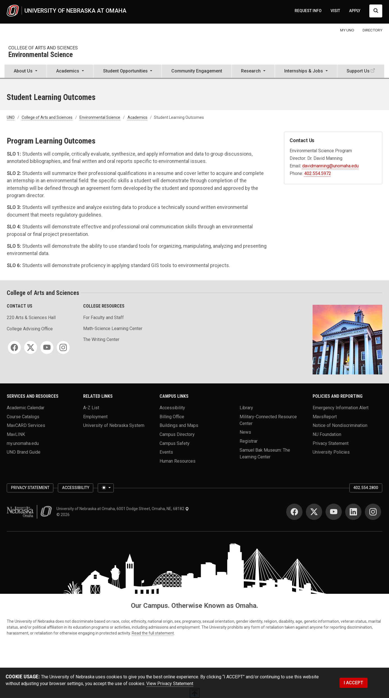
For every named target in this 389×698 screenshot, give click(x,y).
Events (166, 452)
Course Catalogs (23, 416)
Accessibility (172, 407)
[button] (25, 72)
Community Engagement (196, 71)
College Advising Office (30, 328)
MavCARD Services (26, 425)
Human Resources (177, 461)
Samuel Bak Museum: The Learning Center (265, 453)
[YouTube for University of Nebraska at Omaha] (334, 512)
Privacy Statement (331, 443)
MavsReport (325, 416)
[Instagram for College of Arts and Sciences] (63, 347)
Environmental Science (40, 55)
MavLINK (16, 434)
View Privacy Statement (169, 683)
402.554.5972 (317, 173)
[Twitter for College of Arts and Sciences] (30, 347)
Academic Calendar (25, 407)
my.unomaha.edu (23, 443)
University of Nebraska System (113, 425)
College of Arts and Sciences (43, 48)
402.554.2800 (365, 487)
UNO (11, 117)
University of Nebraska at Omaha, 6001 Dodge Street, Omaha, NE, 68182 (122, 508)
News (245, 432)
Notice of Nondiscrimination (340, 425)
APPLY (354, 10)
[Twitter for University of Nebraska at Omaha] (314, 512)
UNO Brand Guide (23, 452)
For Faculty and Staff (103, 317)
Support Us (358, 71)
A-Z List (91, 407)
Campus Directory (177, 434)
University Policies (331, 452)
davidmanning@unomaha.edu (330, 166)
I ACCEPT (353, 682)
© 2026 (63, 514)
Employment (95, 416)
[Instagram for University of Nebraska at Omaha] (373, 512)
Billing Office (172, 416)
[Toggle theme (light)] (105, 487)
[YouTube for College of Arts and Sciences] (46, 347)
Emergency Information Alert (340, 407)
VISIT (335, 10)
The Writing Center (101, 339)
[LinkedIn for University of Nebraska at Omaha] (353, 512)
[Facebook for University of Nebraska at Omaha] (294, 512)
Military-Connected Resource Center (268, 420)
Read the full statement (153, 633)
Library (246, 407)
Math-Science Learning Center (112, 328)
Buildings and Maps (179, 425)
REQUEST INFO (308, 10)
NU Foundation (327, 434)
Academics (137, 117)
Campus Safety (175, 443)
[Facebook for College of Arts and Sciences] (14, 347)
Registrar (249, 441)
